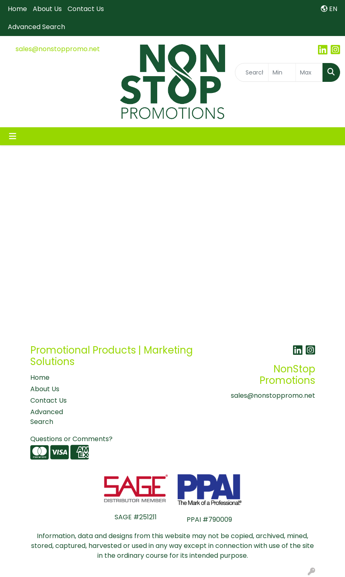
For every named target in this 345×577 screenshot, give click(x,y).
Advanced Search (36, 27)
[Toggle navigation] (12, 136)
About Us (47, 9)
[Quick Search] (251, 72)
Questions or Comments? (71, 439)
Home (17, 9)
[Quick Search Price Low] (281, 72)
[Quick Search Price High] (309, 72)
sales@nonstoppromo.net (58, 49)
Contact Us (86, 9)
